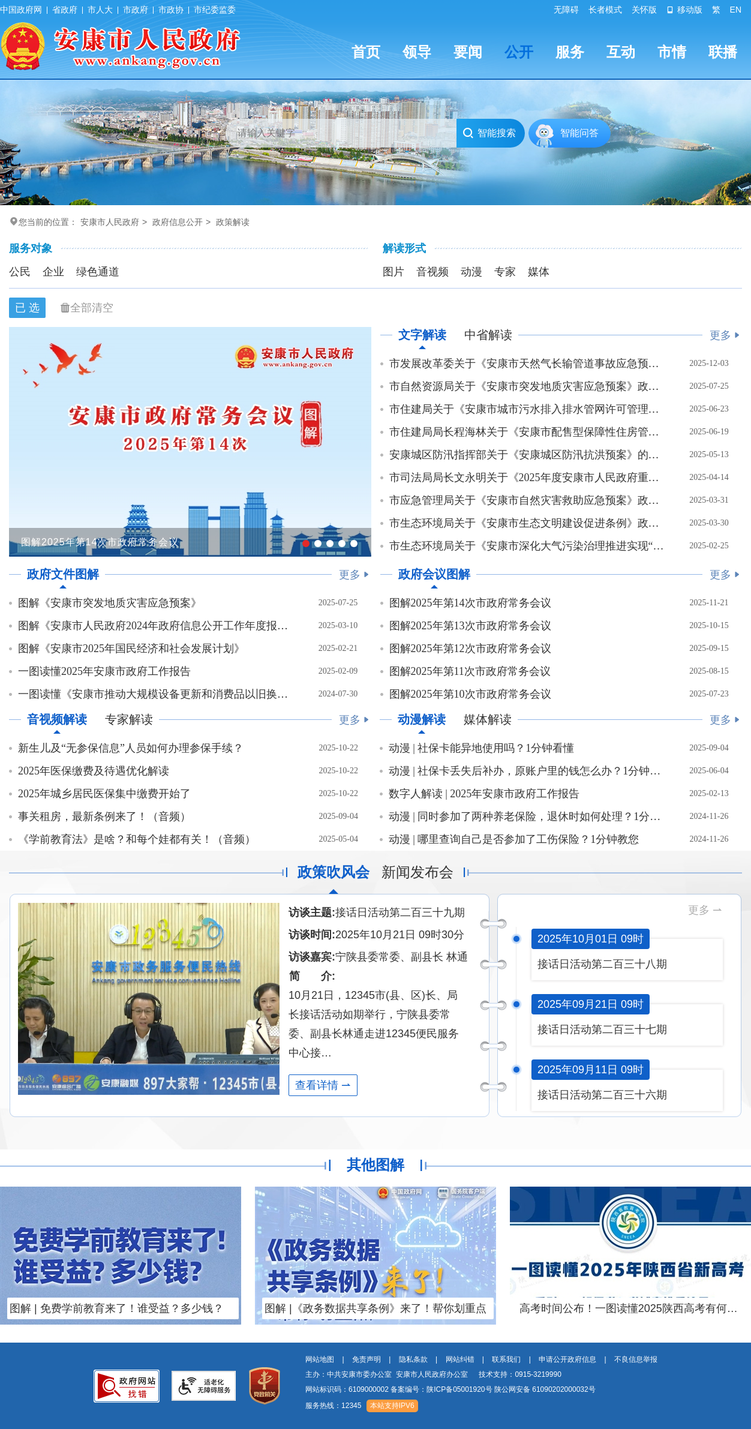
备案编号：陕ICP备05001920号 (441, 1389)
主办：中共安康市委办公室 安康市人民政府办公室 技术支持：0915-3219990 (433, 1374)
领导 (416, 52)
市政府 (135, 9)
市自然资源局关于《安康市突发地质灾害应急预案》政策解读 (527, 386)
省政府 (64, 9)
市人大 (100, 9)
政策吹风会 (334, 872)
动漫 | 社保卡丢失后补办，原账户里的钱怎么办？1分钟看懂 (526, 771)
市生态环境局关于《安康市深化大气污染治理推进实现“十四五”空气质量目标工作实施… (527, 546)
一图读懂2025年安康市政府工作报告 (104, 671)
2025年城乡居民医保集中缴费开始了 (104, 794)
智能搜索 (489, 133)
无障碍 (566, 9)
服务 (569, 52)
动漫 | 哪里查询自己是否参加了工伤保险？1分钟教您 (514, 839)
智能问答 (579, 133)
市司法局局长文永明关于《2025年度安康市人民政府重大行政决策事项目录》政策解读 (527, 478)
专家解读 (129, 719)
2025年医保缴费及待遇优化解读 (93, 771)
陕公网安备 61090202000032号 (545, 1389)
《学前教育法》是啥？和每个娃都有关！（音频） (137, 839)
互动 (620, 52)
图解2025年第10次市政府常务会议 (470, 694)
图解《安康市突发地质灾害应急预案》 (110, 603)
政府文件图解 (63, 574)
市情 (671, 52)
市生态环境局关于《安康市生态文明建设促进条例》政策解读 (527, 523)
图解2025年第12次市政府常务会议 (470, 649)
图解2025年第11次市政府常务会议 (470, 671)
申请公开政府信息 (567, 1359)
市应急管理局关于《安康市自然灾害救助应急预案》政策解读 (527, 500)
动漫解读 (422, 719)
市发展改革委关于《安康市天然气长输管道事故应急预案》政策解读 (527, 364)
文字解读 (422, 334)
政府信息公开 (177, 222)
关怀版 (644, 9)
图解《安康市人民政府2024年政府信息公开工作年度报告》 (155, 626)
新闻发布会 (417, 872)
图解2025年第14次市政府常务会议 (470, 603)
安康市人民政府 (109, 222)
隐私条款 (413, 1359)
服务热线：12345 (333, 1405)
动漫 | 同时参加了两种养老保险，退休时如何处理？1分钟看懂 (526, 816)
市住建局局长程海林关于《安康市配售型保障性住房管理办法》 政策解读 (527, 432)
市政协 (171, 9)
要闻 (467, 52)
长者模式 (605, 9)
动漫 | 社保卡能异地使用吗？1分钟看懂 (482, 748)
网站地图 (319, 1359)
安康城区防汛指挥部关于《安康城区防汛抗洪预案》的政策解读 (527, 455)
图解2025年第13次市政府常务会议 (470, 626)
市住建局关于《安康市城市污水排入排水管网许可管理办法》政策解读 (527, 409)
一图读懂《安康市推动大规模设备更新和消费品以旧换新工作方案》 (155, 694)
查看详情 (323, 1085)
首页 (366, 52)
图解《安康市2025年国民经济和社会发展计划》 (131, 649)
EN (735, 9)
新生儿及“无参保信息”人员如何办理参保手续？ (131, 748)
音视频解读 (57, 719)
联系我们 (506, 1359)
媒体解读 (488, 719)
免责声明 (366, 1359)
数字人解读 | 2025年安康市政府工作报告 (484, 794)
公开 (518, 52)
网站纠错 (460, 1359)
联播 (722, 52)
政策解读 (233, 222)
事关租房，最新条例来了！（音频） (104, 816)
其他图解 (375, 1165)
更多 (725, 335)
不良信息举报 (635, 1359)
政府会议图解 (434, 574)
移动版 (684, 9)
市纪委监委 (215, 9)
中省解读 (488, 334)
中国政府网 (21, 9)
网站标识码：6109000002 (450, 1389)
